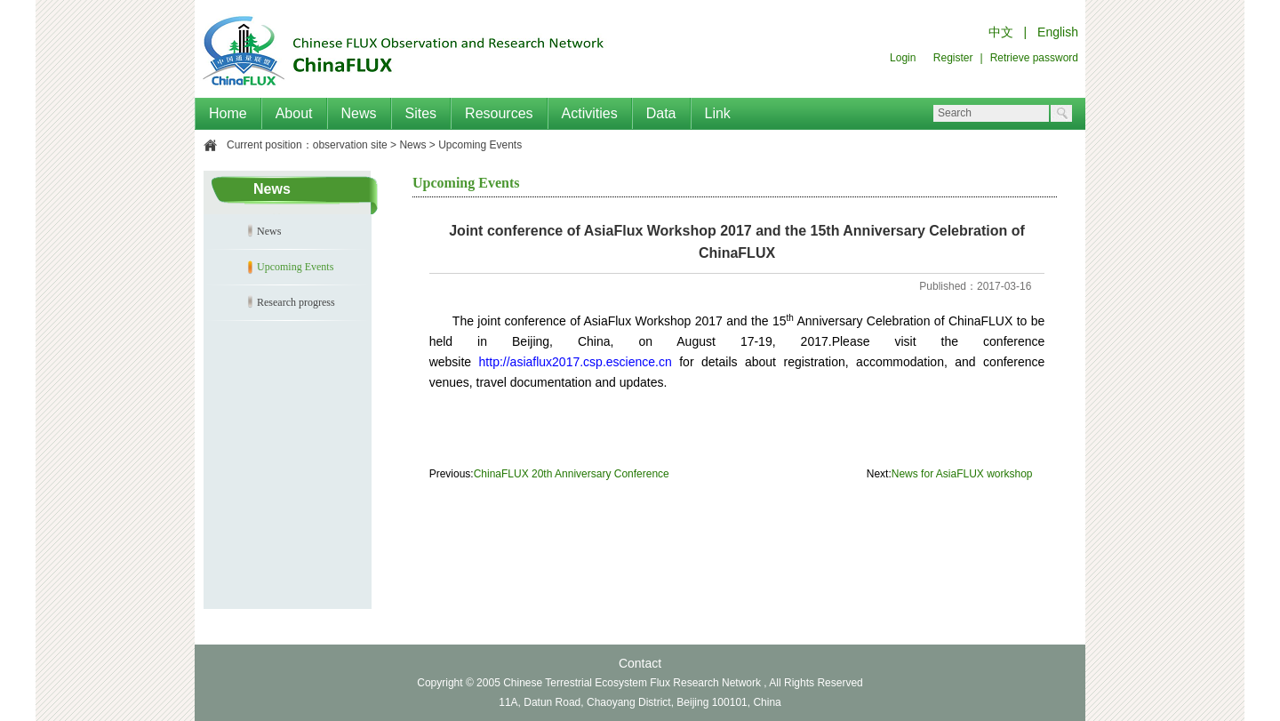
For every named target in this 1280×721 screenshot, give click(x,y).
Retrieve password (1034, 58)
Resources (498, 113)
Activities (590, 113)
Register (953, 58)
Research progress (296, 302)
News (359, 113)
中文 (1000, 32)
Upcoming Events (480, 145)
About (294, 113)
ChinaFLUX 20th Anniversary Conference (571, 474)
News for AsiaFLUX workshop (962, 474)
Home (228, 113)
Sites (421, 113)
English (1057, 32)
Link (718, 113)
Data (661, 113)
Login (903, 58)
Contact (640, 663)
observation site (350, 145)
